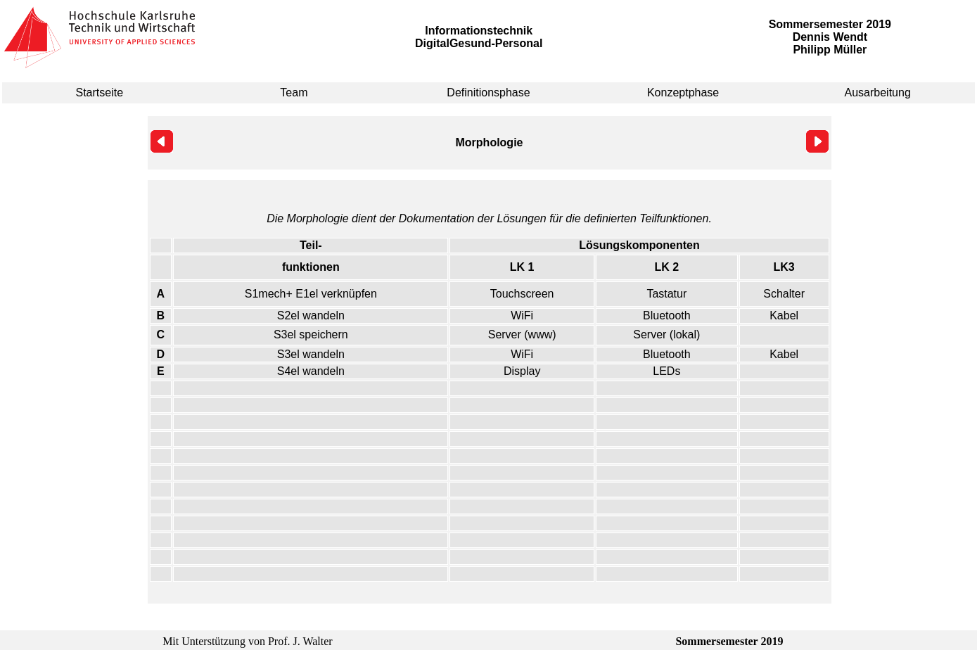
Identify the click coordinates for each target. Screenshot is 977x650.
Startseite (100, 92)
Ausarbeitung (878, 92)
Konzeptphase (683, 92)
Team (293, 92)
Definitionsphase (488, 92)
